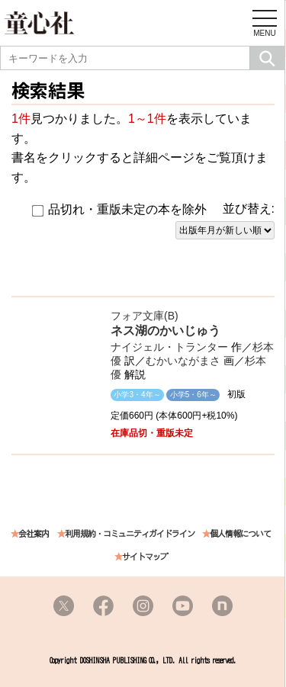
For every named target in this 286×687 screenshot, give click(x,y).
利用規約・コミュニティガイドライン (129, 534)
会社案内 (33, 534)
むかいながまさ (183, 361)
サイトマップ (145, 557)
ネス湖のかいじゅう (165, 330)
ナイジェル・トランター (169, 347)
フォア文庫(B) (144, 316)
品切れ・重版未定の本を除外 (119, 210)
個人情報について (240, 534)
